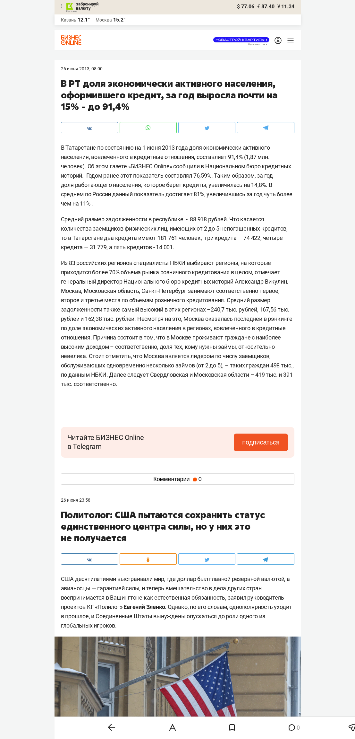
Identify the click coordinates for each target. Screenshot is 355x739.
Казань (68, 19)
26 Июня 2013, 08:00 (82, 68)
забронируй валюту (87, 6)
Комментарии (177, 479)
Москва (104, 19)
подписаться (260, 442)
